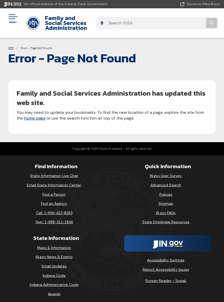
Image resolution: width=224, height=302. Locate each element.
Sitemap (165, 198)
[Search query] (188, 21)
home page (35, 113)
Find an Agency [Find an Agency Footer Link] (54, 198)
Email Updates (54, 261)
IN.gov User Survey (166, 170)
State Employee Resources (166, 217)
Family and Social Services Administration (78, 20)
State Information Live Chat (54, 170)
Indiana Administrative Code (54, 279)
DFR (11, 43)
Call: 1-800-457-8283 (54, 208)
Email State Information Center (54, 180)
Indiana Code (54, 270)
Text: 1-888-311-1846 (54, 217)
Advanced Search (166, 180)
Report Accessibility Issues (166, 264)
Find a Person (54, 189)
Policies (165, 189)
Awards (54, 289)
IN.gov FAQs (166, 208)
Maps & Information (54, 242)
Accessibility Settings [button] (165, 255)
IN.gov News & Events (54, 252)
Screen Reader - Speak (165, 275)
